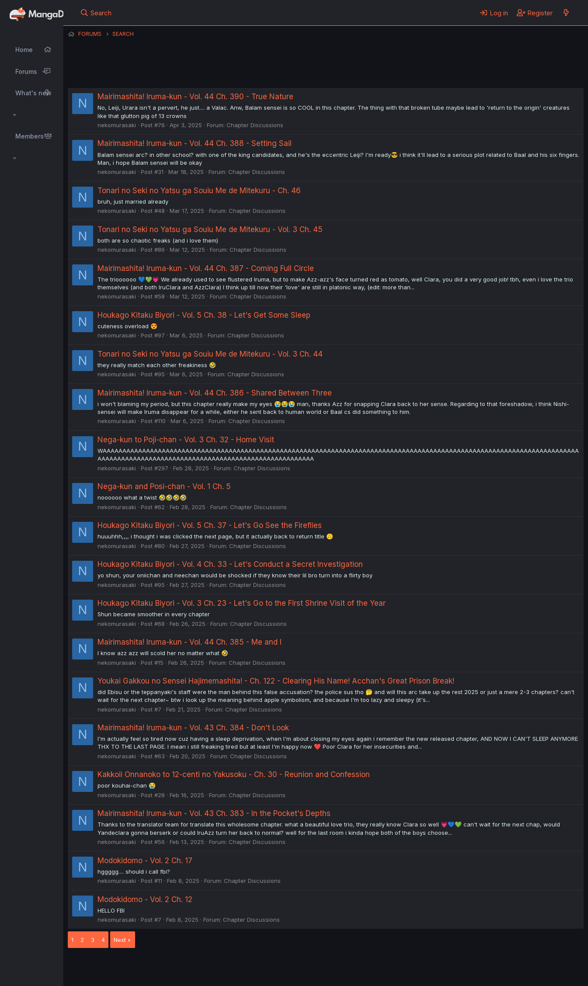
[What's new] (566, 12)
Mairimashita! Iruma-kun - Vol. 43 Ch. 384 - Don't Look (193, 727)
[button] (44, 72)
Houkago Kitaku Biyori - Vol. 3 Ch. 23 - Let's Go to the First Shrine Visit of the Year (241, 603)
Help (318, 967)
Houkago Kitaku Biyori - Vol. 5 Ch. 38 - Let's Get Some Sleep (203, 315)
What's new (33, 93)
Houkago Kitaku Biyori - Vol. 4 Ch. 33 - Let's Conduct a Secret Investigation (230, 564)
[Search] (96, 12)
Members (29, 136)
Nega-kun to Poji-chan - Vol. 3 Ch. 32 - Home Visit (185, 439)
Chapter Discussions (254, 125)
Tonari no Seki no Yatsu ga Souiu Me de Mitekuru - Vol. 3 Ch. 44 (210, 354)
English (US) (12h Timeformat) (113, 967)
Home (24, 49)
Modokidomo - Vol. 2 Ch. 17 (144, 860)
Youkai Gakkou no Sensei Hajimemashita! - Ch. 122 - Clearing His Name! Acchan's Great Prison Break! (275, 681)
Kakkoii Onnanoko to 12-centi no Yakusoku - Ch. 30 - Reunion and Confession (233, 774)
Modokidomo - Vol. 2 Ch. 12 (144, 899)
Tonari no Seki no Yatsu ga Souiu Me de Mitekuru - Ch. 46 (199, 190)
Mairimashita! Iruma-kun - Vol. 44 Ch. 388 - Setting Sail (194, 143)
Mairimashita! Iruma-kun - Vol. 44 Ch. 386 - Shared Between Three (214, 393)
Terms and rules (230, 967)
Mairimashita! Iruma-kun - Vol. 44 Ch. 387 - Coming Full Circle (205, 268)
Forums (26, 71)
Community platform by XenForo (512, 967)
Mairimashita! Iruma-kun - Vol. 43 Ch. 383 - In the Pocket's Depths (214, 813)
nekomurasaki (116, 125)
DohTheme (500, 974)
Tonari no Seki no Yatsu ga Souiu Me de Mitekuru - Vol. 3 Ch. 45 (210, 229)
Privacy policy (282, 967)
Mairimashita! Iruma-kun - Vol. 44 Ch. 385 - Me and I (189, 642)
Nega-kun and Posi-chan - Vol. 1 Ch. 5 (164, 486)
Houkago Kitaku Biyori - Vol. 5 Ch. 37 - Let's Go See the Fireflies (209, 525)
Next (120, 939)
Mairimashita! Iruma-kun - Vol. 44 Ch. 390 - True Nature (195, 96)
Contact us (182, 967)
